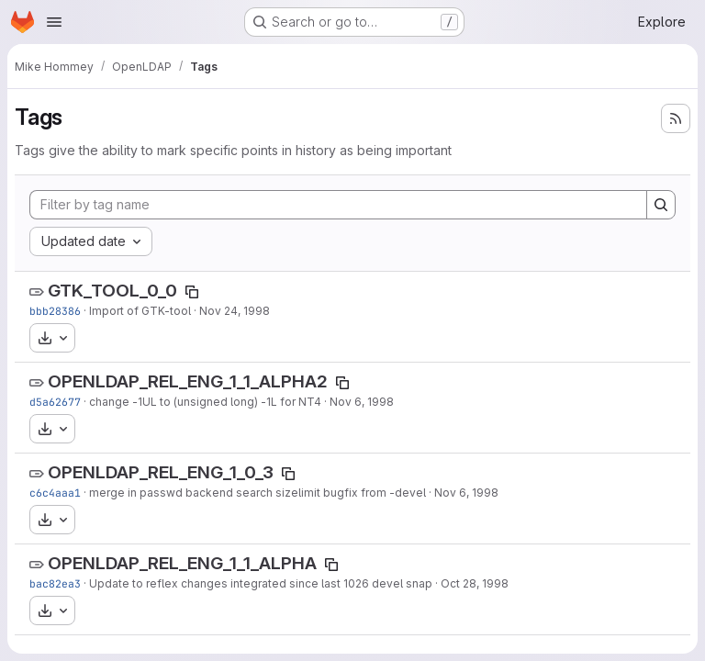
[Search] (661, 204)
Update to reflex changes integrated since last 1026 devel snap (260, 583)
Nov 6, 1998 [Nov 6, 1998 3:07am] (466, 492)
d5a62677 (55, 402)
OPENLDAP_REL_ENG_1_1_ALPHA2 (188, 381)
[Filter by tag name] (338, 204)
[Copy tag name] (192, 292)
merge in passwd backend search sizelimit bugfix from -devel (257, 492)
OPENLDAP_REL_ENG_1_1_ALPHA (182, 563)
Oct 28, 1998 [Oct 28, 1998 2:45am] (475, 583)
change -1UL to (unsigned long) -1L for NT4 (205, 402)
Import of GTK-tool (140, 311)
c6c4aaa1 (55, 492)
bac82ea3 (55, 583)
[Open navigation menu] (54, 22)
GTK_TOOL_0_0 (112, 290)
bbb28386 (55, 311)
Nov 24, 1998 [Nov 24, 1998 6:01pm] (234, 311)
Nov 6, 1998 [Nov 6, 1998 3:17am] (362, 402)
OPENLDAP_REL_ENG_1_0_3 (161, 472)
